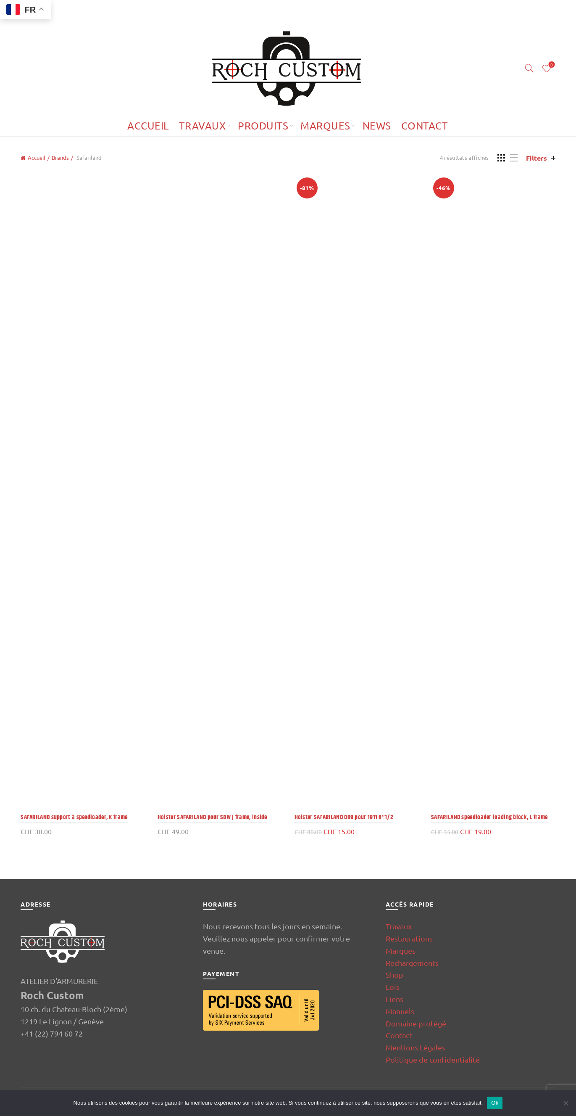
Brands (60, 157)
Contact (424, 125)
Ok (494, 1103)
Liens (394, 998)
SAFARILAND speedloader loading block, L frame (489, 817)
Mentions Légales (415, 1047)
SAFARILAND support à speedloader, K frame (74, 817)
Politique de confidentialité (433, 1059)
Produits (263, 125)
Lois (393, 986)
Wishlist (550, 65)
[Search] (529, 68)
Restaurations (409, 938)
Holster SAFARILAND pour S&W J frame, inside (212, 817)
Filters (536, 158)
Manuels (400, 1011)
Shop (394, 974)
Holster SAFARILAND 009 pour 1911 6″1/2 (344, 817)
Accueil (148, 125)
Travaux (202, 125)
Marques (325, 125)
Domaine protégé (416, 1023)
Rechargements (412, 962)
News (377, 125)
